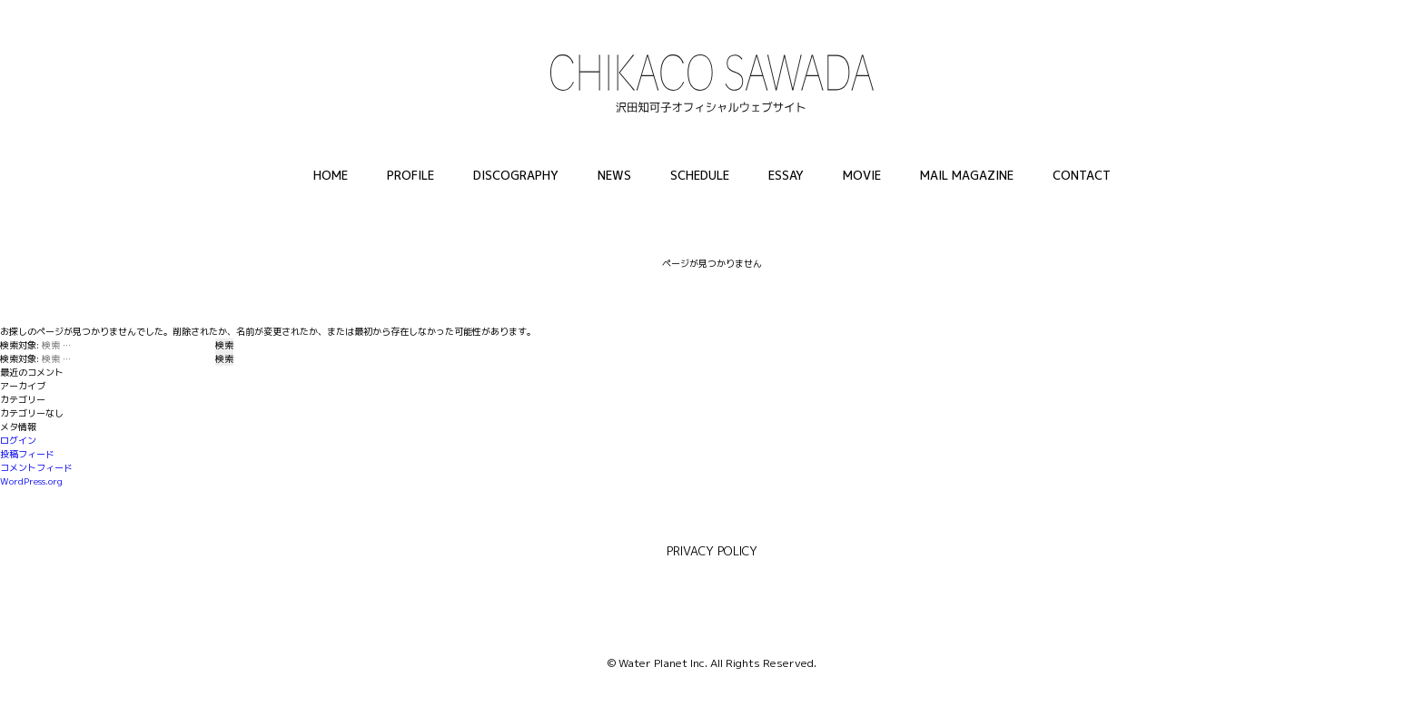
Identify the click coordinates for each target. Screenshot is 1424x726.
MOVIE (862, 175)
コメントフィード (36, 467)
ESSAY (786, 175)
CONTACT (1082, 175)
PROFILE (410, 175)
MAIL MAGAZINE (967, 175)
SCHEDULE (699, 175)
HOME (330, 175)
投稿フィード (27, 453)
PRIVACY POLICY (712, 551)
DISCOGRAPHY (516, 175)
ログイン (18, 440)
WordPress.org (31, 481)
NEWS (614, 175)
